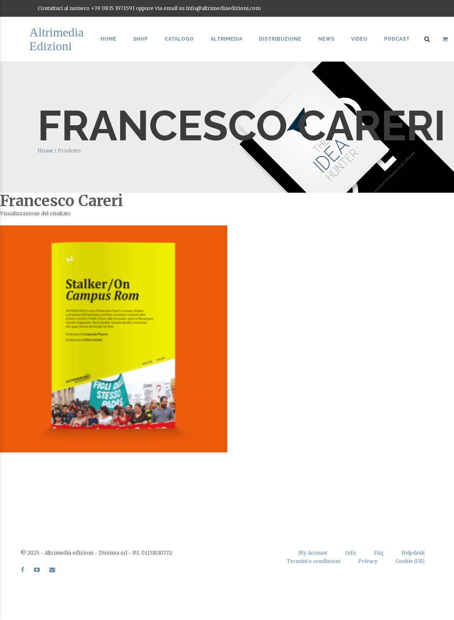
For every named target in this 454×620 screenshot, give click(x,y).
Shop (140, 39)
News (326, 39)
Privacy (367, 561)
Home (108, 39)
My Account (312, 553)
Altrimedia (226, 39)
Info (350, 553)
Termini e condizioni (313, 561)
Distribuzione (280, 39)
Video (359, 39)
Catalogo (179, 39)
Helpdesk (413, 553)
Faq (378, 553)
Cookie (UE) (410, 561)
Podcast (397, 39)
